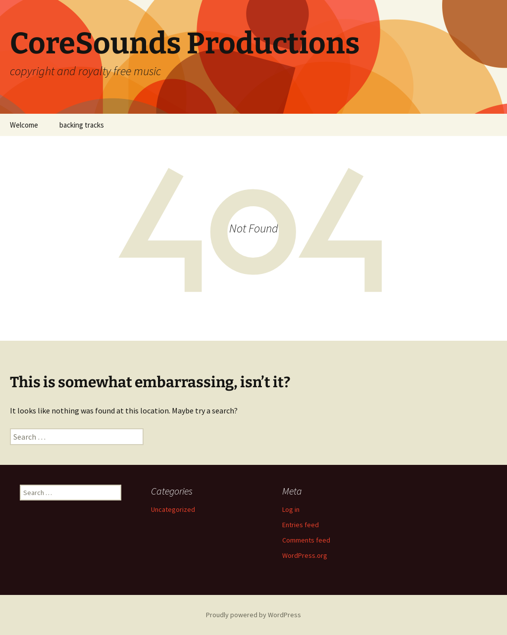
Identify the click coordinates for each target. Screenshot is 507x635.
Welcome (24, 125)
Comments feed (306, 540)
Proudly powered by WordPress (253, 614)
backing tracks (81, 125)
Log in (291, 509)
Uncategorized (173, 509)
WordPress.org (304, 555)
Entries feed (300, 524)
